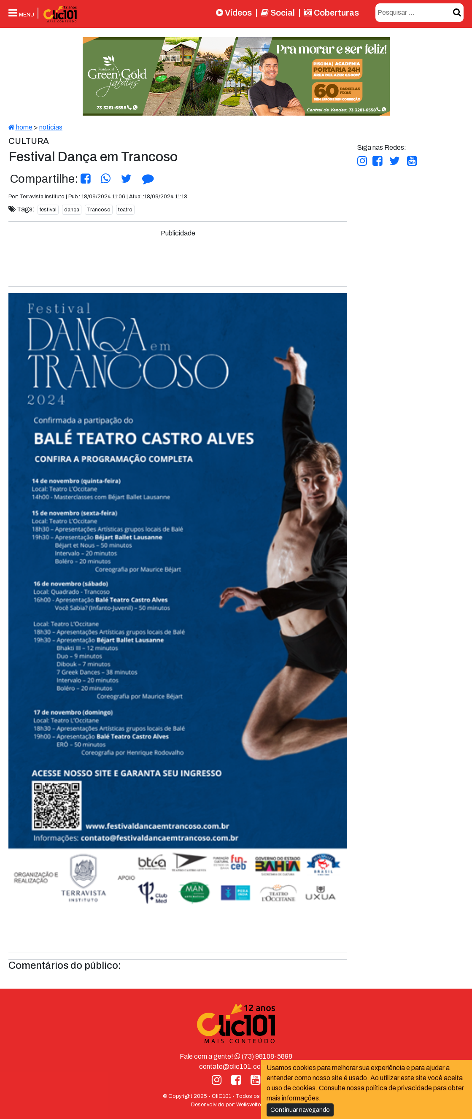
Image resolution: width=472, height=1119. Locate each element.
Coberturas (331, 12)
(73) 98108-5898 (263, 1056)
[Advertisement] (178, 257)
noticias (50, 127)
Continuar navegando (300, 1110)
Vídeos (234, 12)
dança (71, 210)
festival (48, 210)
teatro (125, 210)
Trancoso (99, 210)
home (20, 127)
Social (278, 12)
